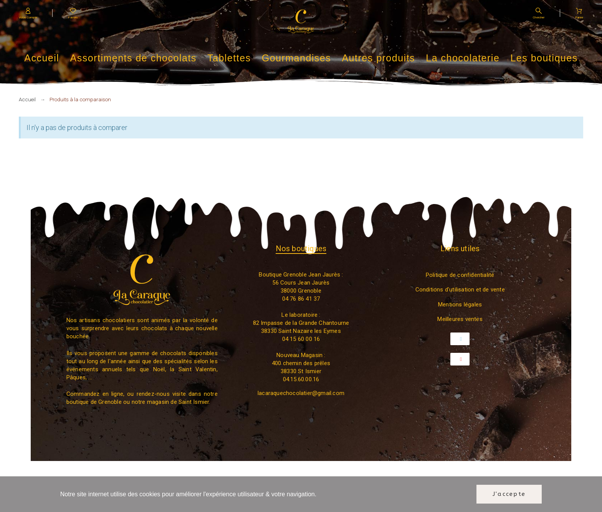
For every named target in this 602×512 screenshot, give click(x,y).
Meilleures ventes (459, 319)
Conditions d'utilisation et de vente (460, 289)
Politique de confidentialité (460, 275)
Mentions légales (460, 304)
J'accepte (509, 494)
